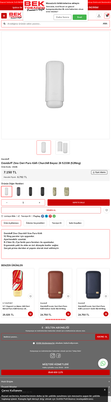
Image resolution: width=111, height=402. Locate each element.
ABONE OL (102, 336)
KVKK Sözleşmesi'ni (45, 343)
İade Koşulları (75, 223)
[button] (46, 319)
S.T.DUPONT (8, 303)
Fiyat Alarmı (99, 172)
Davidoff (5, 159)
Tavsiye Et (24, 216)
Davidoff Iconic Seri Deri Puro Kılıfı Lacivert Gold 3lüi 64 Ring (91, 307)
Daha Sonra (62, 17)
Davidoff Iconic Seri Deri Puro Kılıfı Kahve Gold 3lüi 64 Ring (53, 307)
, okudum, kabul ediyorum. (55, 343)
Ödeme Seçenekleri (35, 223)
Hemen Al (51, 210)
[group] (55, 85)
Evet (79, 17)
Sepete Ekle (79, 202)
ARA (105, 23)
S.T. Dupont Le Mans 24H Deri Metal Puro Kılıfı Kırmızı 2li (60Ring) (16, 307)
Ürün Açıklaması (11, 223)
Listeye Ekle (8, 216)
